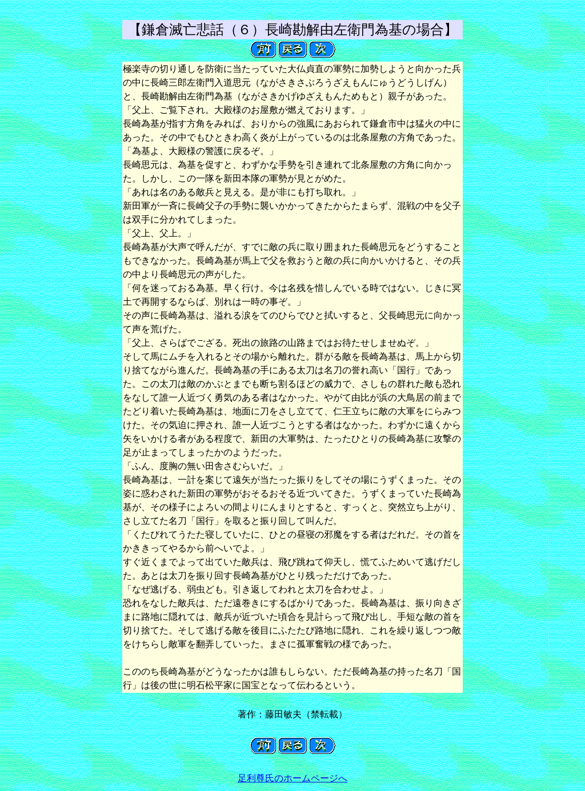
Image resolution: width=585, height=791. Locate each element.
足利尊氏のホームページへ (292, 778)
